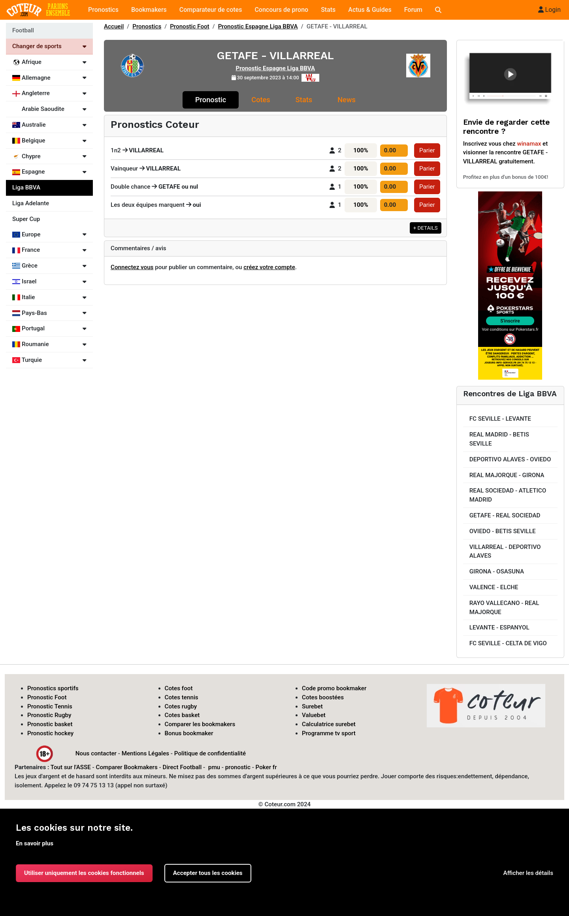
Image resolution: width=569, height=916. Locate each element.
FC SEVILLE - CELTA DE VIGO (508, 643)
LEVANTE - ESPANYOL (499, 627)
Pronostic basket (50, 724)
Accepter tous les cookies (208, 873)
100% (360, 150)
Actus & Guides (369, 9)
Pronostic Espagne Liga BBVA (258, 26)
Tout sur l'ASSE (71, 767)
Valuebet (314, 715)
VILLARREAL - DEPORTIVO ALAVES (505, 551)
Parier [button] (427, 150)
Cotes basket (182, 715)
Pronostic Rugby (49, 715)
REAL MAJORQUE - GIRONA (506, 475)
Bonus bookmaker (189, 733)
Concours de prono (281, 9)
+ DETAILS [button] (425, 228)
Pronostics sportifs (53, 688)
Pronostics (103, 9)
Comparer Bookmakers (127, 767)
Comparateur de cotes (210, 9)
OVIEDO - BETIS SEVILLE (502, 531)
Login (549, 9)
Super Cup (26, 219)
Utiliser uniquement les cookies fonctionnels (84, 873)
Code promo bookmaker (334, 688)
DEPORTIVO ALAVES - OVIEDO (510, 459)
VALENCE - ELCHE (493, 587)
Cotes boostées (323, 697)
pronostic (238, 767)
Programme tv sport (329, 733)
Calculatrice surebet (329, 724)
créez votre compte (269, 267)
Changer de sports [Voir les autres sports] (49, 46)
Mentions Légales (145, 753)
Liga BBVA (26, 187)
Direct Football (182, 767)
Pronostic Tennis (49, 706)
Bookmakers (149, 9)
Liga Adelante (30, 203)
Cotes (260, 100)
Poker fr (266, 767)
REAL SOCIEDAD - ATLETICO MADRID (507, 495)
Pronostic (210, 100)
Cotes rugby (181, 706)
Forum (413, 9)
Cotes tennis (181, 697)
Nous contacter (96, 753)
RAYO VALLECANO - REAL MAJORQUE (504, 607)
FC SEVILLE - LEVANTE (500, 418)
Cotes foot (179, 688)
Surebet (312, 706)
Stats (328, 9)
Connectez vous (132, 267)
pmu (214, 767)
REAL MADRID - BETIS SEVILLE (499, 439)
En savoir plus (34, 843)
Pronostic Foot (189, 26)
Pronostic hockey (50, 733)
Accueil (114, 26)
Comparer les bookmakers (200, 724)
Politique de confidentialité (210, 753)
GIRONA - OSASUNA (496, 571)
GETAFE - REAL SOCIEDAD (505, 515)
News (346, 100)
